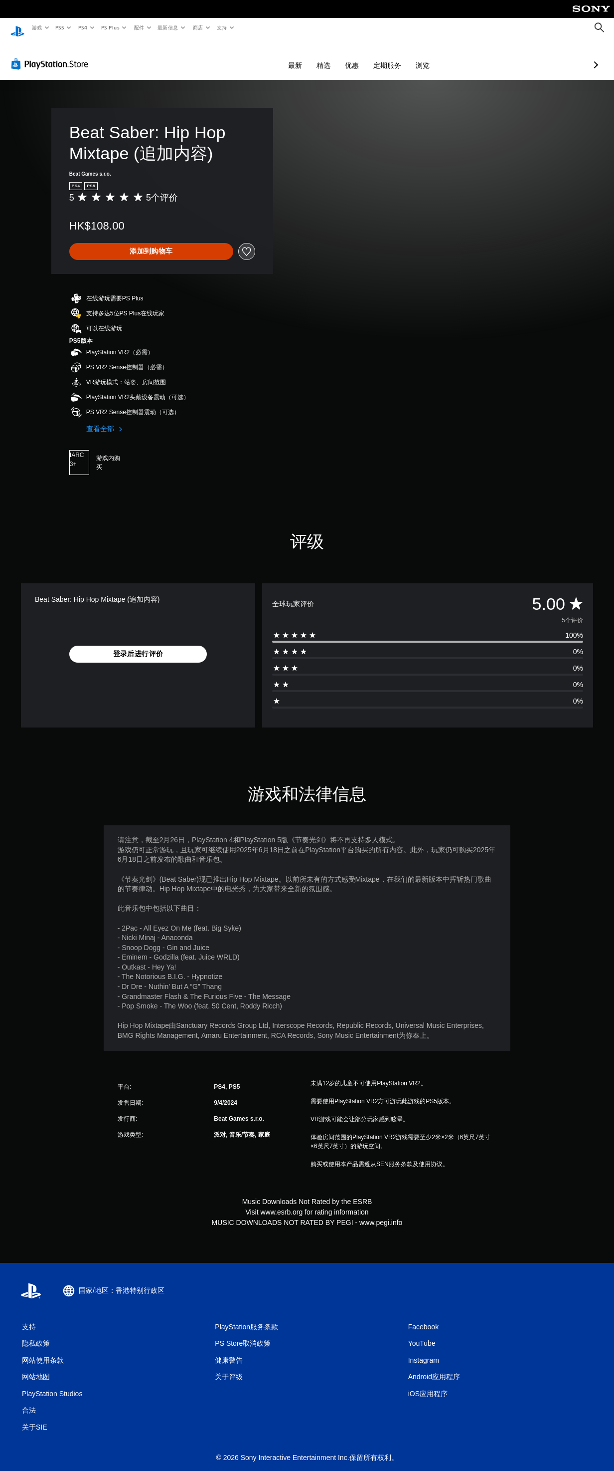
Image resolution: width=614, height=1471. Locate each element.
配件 (139, 27)
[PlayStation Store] (52, 54)
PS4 (83, 27)
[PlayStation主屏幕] (17, 28)
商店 (198, 27)
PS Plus (110, 27)
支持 (221, 27)
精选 (271, 55)
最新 (242, 55)
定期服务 (334, 55)
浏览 (370, 55)
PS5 (60, 27)
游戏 (36, 27)
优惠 (299, 55)
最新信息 (167, 27)
